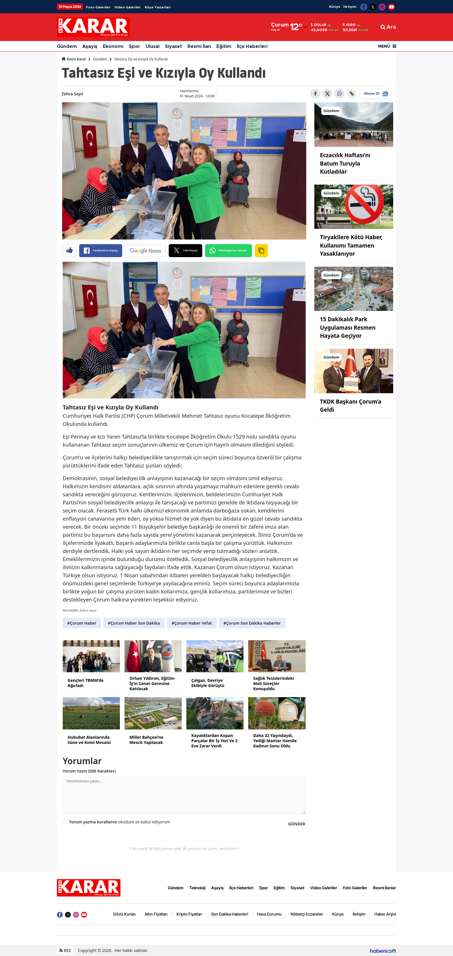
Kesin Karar (74, 59)
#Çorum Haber (81, 623)
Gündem (67, 46)
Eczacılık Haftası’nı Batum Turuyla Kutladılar (345, 163)
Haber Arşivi (385, 914)
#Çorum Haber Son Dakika (134, 623)
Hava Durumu (269, 914)
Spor (134, 46)
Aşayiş (89, 46)
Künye (334, 6)
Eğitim (223, 46)
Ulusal (152, 46)
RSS (65, 950)
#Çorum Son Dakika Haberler (252, 623)
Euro (349, 25)
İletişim (349, 6)
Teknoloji (197, 887)
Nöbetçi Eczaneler (307, 914)
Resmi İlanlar (384, 887)
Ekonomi (113, 46)
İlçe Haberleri (252, 46)
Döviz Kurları (124, 914)
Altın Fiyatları (156, 914)
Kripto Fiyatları (189, 914)
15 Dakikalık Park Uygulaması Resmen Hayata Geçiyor (348, 327)
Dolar (318, 25)
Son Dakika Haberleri (229, 914)
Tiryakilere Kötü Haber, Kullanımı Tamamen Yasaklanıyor (351, 245)
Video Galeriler (127, 7)
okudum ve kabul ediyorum (119, 822)
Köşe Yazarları (157, 7)
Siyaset (173, 46)
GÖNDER (296, 824)
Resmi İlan (199, 46)
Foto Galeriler (98, 7)
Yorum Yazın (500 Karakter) (89, 771)
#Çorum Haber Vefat (192, 623)
